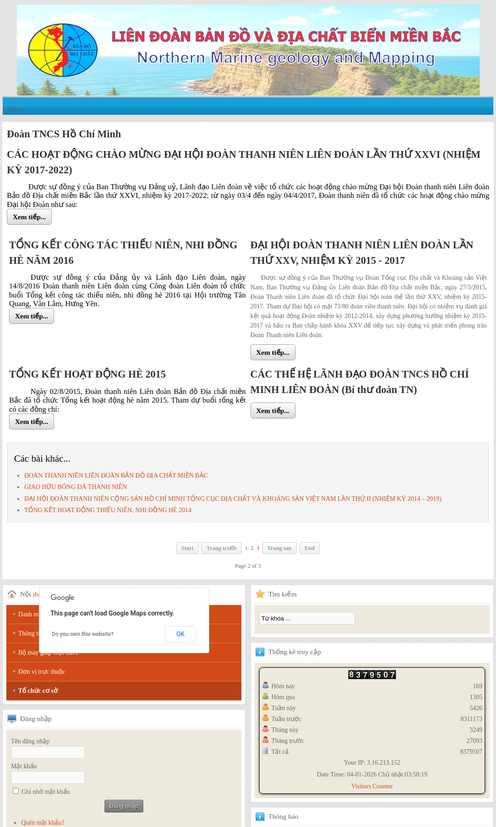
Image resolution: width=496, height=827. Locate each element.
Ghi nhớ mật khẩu (46, 791)
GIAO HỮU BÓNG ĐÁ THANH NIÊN (75, 487)
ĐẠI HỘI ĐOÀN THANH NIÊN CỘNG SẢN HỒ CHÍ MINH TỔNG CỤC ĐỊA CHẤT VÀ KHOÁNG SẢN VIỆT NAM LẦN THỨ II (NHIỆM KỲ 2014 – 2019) (232, 498)
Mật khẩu (24, 766)
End (310, 548)
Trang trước (221, 548)
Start (187, 548)
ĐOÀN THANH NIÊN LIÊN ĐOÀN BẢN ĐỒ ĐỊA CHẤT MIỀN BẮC (116, 475)
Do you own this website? (83, 634)
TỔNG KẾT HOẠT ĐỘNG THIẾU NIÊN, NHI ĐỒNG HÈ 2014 (107, 510)
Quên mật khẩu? (42, 822)
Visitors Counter (372, 786)
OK (180, 634)
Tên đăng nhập (30, 741)
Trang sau (279, 548)
